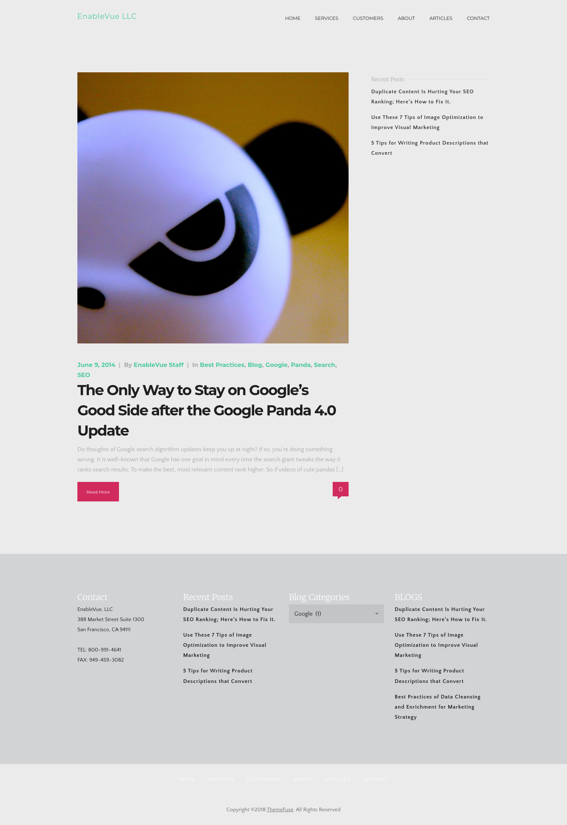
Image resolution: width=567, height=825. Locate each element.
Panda (301, 364)
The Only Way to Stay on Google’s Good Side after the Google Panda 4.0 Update (206, 410)
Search (324, 364)
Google (276, 364)
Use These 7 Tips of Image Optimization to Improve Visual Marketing (225, 645)
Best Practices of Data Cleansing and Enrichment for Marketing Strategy (438, 707)
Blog (255, 364)
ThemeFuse (280, 810)
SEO (83, 375)
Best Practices (222, 364)
